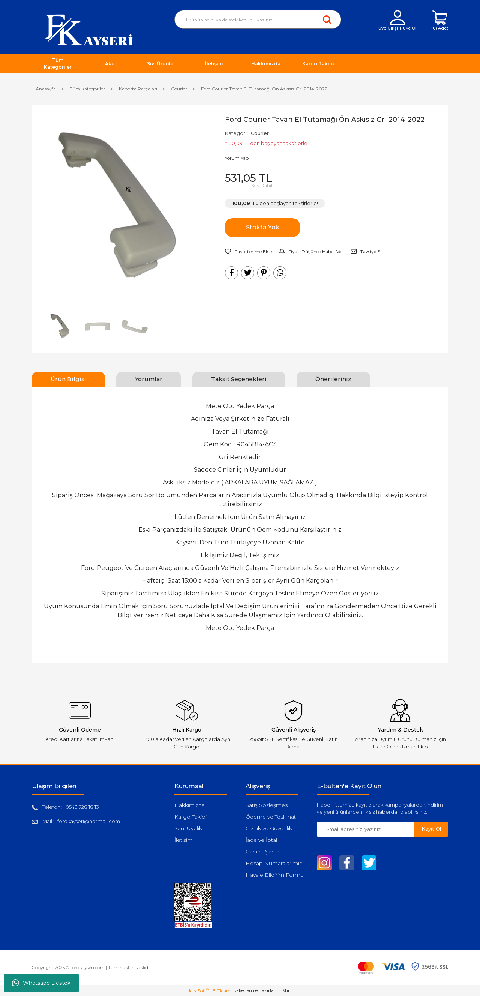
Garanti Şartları (264, 851)
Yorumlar (148, 378)
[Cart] (439, 21)
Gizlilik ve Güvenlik (269, 828)
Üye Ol (409, 28)
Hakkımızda (189, 805)
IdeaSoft (199, 990)
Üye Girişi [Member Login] (388, 28)
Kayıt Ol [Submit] (431, 829)
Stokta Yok (262, 227)
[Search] (257, 19)
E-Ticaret (222, 990)
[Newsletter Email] (365, 829)
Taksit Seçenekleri (239, 378)
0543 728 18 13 (82, 807)
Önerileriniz (333, 378)
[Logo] (89, 29)
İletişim (183, 840)
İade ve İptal (261, 840)
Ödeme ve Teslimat (271, 816)
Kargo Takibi (190, 816)
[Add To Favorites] (248, 251)
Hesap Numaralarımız (274, 863)
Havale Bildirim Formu (275, 875)
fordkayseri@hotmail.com (88, 821)
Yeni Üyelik (188, 828)
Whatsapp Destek (41, 983)
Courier (260, 133)
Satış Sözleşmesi (267, 805)
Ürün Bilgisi (68, 378)
